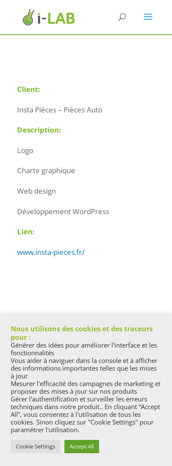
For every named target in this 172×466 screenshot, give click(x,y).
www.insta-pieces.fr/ (51, 252)
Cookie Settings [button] (35, 446)
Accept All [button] (82, 446)
